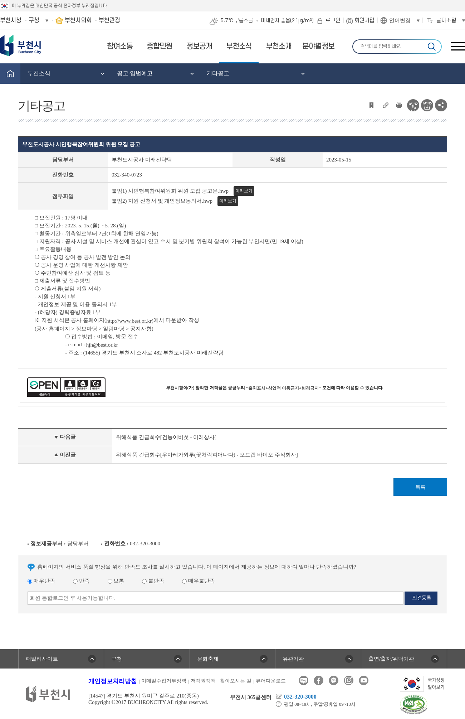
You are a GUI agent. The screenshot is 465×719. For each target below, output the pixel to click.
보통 (116, 581)
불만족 (153, 581)
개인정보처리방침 (112, 681)
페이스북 (318, 680)
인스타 (348, 680)
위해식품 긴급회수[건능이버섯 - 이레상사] (166, 437)
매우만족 (41, 581)
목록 (420, 487)
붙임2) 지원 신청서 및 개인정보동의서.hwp (162, 201)
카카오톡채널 (333, 680)
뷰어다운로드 (271, 681)
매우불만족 (198, 581)
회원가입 (364, 20)
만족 (81, 581)
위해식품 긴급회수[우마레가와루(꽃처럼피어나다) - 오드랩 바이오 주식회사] (207, 455)
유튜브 (363, 680)
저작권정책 (203, 681)
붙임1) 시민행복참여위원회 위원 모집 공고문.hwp (170, 191)
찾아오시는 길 (235, 681)
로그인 (333, 20)
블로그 (303, 680)
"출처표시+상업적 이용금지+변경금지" (283, 388)
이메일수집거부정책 (163, 681)
